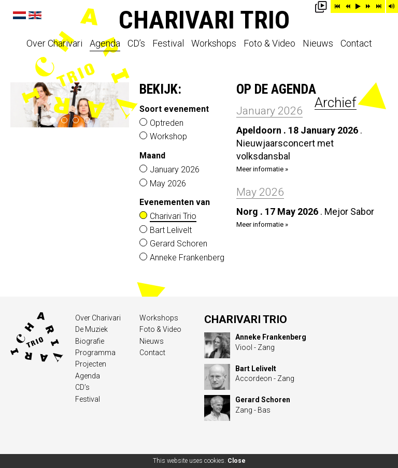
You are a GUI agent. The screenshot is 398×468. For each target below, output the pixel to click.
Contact (356, 44)
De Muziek (91, 329)
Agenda (105, 44)
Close (237, 460)
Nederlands (19, 15)
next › (117, 105)
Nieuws (318, 44)
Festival (168, 44)
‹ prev (22, 105)
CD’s (136, 44)
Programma (95, 352)
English (35, 15)
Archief (336, 102)
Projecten (90, 364)
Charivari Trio (204, 20)
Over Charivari (54, 44)
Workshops (213, 44)
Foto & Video (269, 44)
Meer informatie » (262, 169)
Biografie (89, 341)
